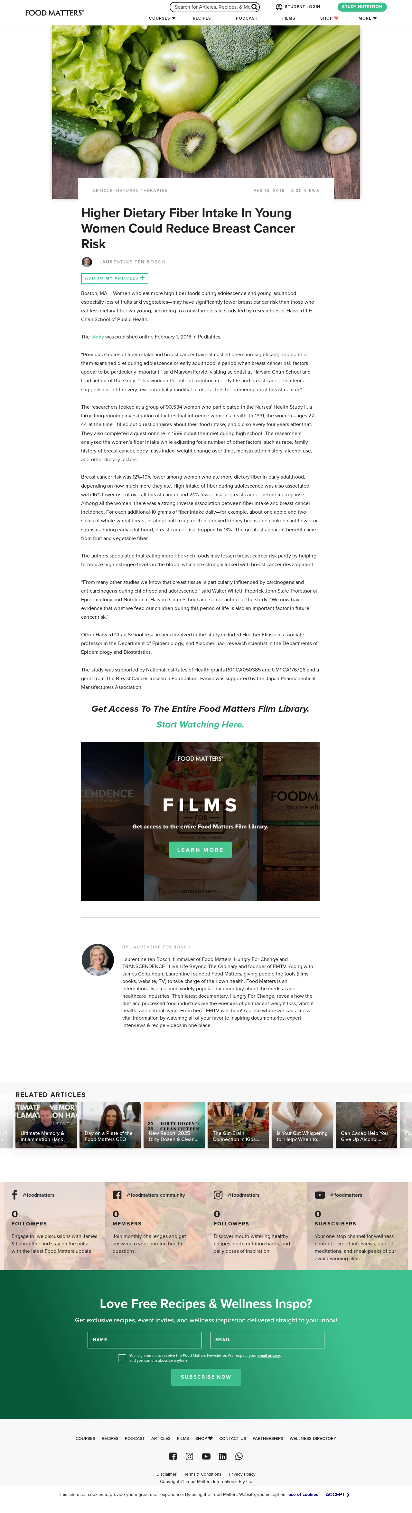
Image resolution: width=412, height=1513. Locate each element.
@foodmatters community (155, 1195)
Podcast (247, 18)
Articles (161, 1438)
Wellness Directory (313, 1438)
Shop (329, 18)
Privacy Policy (242, 1474)
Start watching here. (200, 724)
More (365, 18)
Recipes (202, 18)
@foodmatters (39, 1195)
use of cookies (303, 1494)
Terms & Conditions (202, 1474)
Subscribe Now (206, 1377)
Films (288, 18)
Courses (159, 18)
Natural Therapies (142, 190)
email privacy (269, 1355)
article (102, 190)
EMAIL (223, 1339)
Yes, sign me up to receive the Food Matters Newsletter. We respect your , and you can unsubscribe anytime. (205, 1358)
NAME (100, 1339)
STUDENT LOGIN (297, 7)
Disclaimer (166, 1474)
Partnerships (268, 1438)
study (97, 337)
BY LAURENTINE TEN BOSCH (156, 947)
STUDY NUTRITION (362, 6)
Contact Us (232, 1438)
